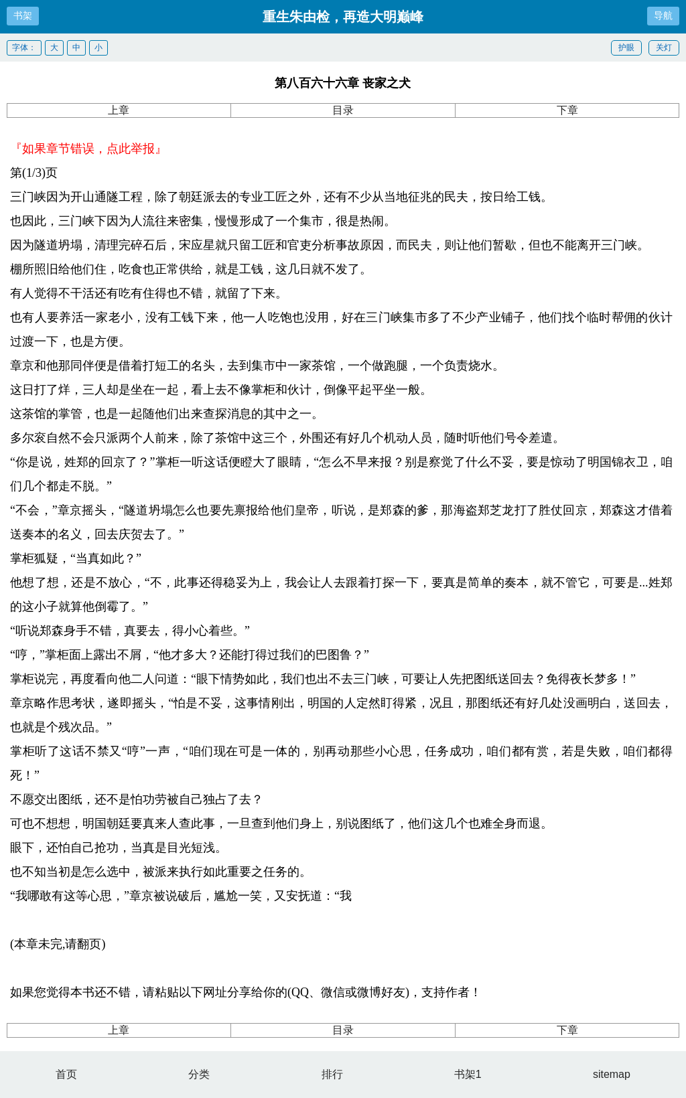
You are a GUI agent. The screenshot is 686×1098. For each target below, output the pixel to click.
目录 (343, 110)
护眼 (626, 47)
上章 (118, 110)
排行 (332, 1074)
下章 (567, 110)
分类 (199, 1074)
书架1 (468, 1074)
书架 (22, 15)
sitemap (611, 1074)
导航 (663, 15)
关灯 (664, 47)
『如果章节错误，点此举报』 (88, 148)
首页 (66, 1074)
